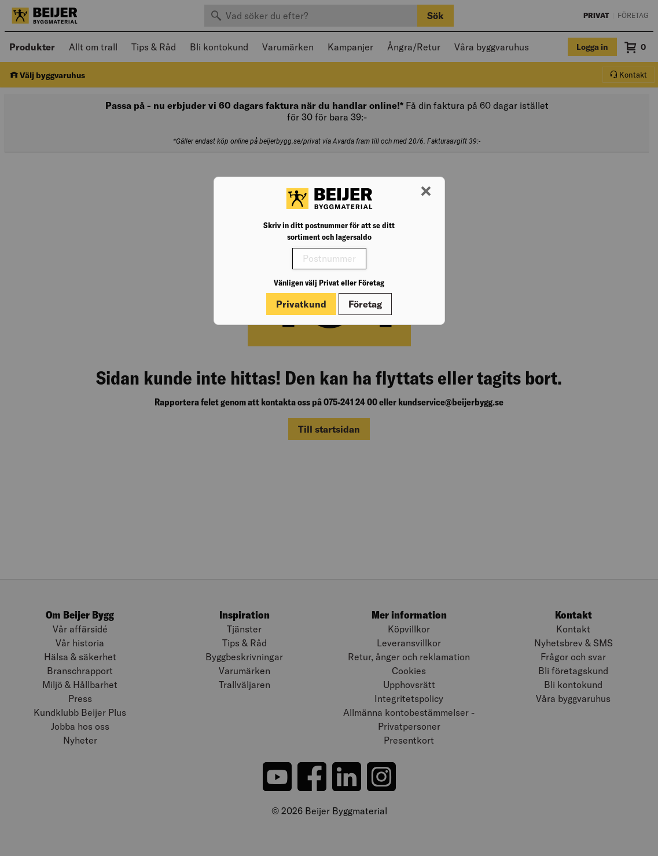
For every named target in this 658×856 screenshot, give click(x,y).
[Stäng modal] (426, 192)
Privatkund (301, 304)
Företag (365, 304)
